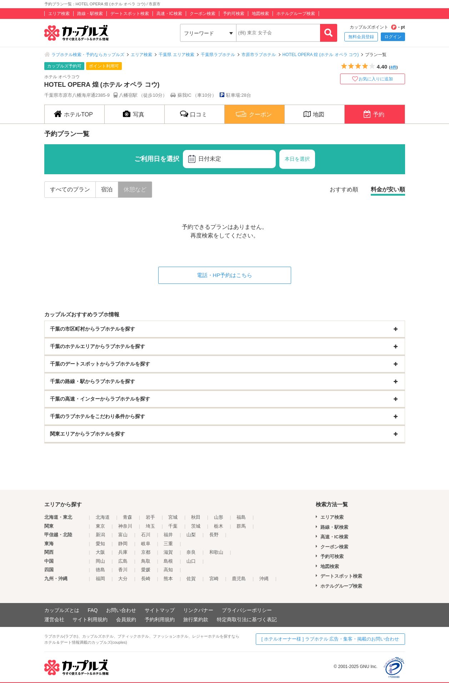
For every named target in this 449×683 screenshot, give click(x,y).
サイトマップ (160, 610)
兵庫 (123, 552)
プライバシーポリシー (247, 610)
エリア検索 (59, 13)
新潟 (100, 534)
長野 (214, 534)
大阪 (100, 552)
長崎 (145, 578)
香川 (123, 569)
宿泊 (107, 189)
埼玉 (150, 526)
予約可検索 (233, 13)
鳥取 (145, 561)
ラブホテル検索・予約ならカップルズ (87, 54)
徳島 (100, 569)
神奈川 (125, 526)
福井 (168, 534)
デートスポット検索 (129, 13)
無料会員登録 (361, 36)
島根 (168, 561)
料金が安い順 (388, 189)
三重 (168, 543)
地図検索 (260, 13)
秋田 (195, 517)
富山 (123, 534)
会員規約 (126, 619)
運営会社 (54, 619)
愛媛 (145, 569)
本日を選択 (297, 159)
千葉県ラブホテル (218, 54)
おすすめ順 (344, 189)
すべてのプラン (70, 189)
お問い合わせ (121, 610)
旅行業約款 (195, 619)
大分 (123, 578)
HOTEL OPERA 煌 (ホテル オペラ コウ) (321, 54)
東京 (100, 526)
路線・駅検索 (90, 13)
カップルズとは (61, 610)
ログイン (392, 36)
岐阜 (145, 543)
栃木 (218, 526)
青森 (127, 517)
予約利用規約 (160, 619)
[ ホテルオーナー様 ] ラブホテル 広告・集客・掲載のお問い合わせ (330, 639)
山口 (191, 561)
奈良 (191, 552)
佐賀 (191, 578)
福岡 (100, 578)
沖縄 (264, 578)
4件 (393, 67)
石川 (145, 534)
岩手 (150, 517)
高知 (168, 569)
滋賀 (168, 552)
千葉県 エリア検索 (176, 54)
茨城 (195, 526)
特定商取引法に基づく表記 (247, 619)
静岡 (123, 543)
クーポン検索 (202, 13)
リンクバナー (198, 610)
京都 (145, 552)
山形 (218, 517)
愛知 (100, 543)
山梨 (191, 534)
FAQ (93, 610)
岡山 (100, 561)
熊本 (168, 578)
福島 (241, 517)
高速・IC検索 (169, 13)
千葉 (173, 526)
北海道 (103, 517)
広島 (123, 561)
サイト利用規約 (90, 619)
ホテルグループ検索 (295, 13)
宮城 (173, 517)
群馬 (241, 526)
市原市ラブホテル (258, 54)
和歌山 (216, 552)
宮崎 (214, 578)
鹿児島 (239, 578)
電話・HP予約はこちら (225, 275)
